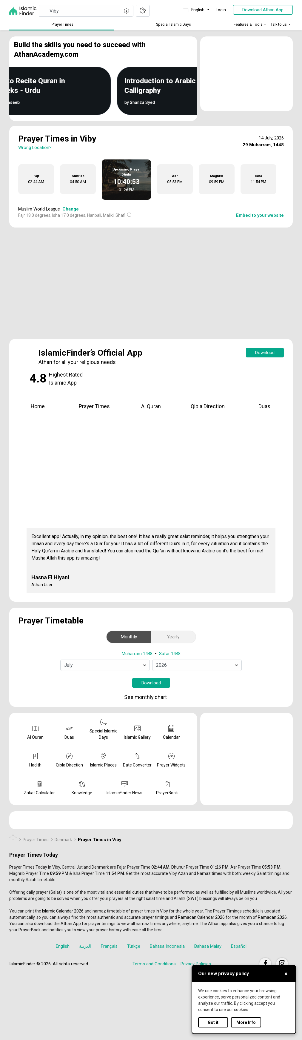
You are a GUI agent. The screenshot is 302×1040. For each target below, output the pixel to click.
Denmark (63, 839)
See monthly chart (150, 697)
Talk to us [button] (279, 24)
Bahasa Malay (207, 946)
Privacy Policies (196, 964)
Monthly (129, 637)
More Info (246, 1022)
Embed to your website (260, 215)
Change (70, 209)
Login (221, 9)
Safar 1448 (170, 653)
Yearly (173, 637)
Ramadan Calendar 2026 (201, 917)
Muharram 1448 (137, 653)
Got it (213, 1022)
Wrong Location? (35, 147)
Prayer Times (62, 24)
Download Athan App (262, 10)
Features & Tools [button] (248, 24)
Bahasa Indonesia (167, 946)
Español (238, 946)
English (194, 9)
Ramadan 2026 (272, 917)
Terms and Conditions (154, 964)
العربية (85, 946)
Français (109, 946)
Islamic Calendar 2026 (63, 911)
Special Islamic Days (173, 24)
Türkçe (133, 946)
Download (265, 352)
